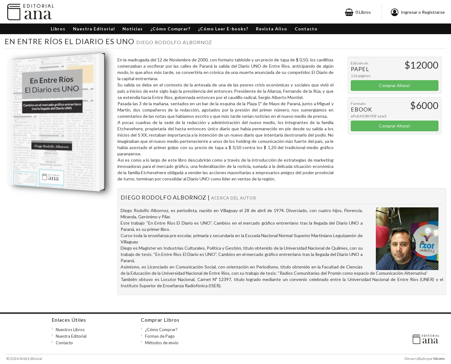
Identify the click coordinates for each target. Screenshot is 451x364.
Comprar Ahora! (394, 85)
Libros (58, 28)
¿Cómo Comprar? (170, 28)
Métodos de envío (162, 342)
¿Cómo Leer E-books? (223, 28)
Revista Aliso (271, 28)
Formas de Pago (160, 336)
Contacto (306, 28)
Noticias (132, 28)
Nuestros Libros (70, 329)
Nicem (439, 358)
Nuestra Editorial (94, 28)
